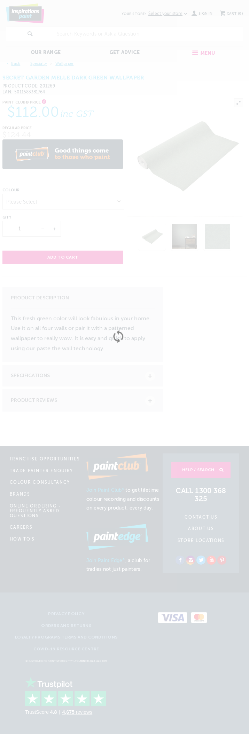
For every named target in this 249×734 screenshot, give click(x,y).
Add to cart (62, 257)
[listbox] (63, 201)
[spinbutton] (20, 228)
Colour (11, 190)
